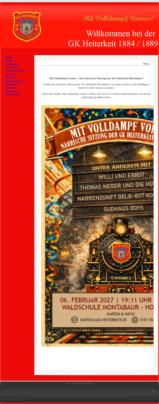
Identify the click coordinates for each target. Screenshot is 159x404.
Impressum (12, 91)
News (9, 60)
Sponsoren (12, 84)
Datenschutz (13, 94)
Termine (10, 77)
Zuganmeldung (14, 80)
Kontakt (10, 87)
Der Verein (12, 67)
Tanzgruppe (12, 64)
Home (9, 57)
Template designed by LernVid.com (142, 400)
